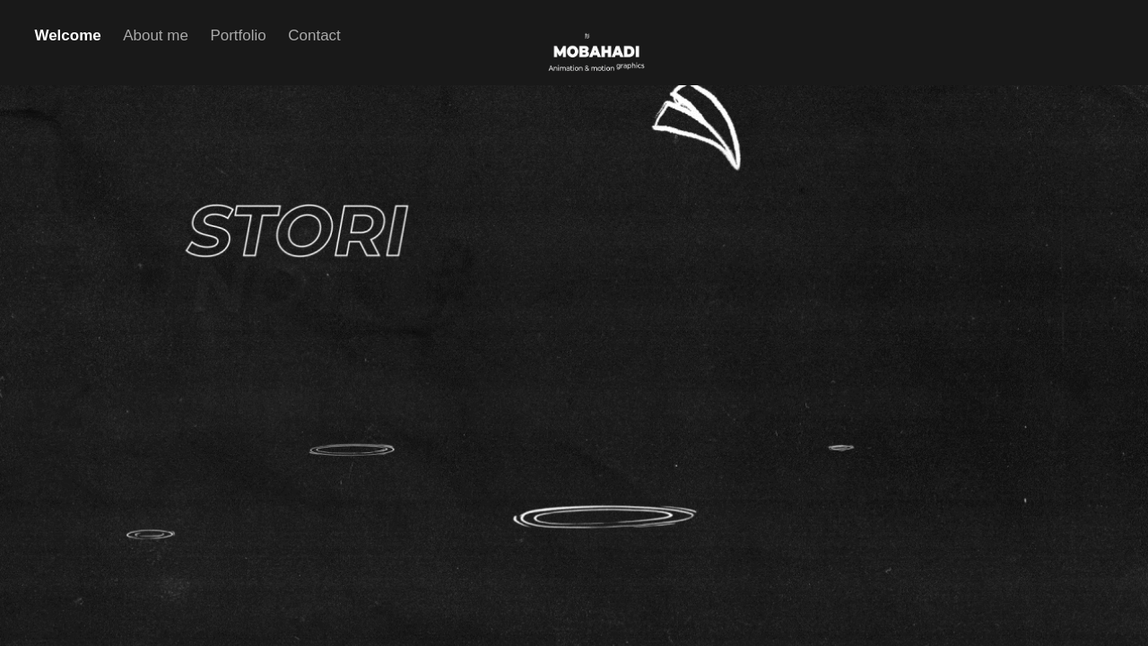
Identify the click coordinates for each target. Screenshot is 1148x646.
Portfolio (237, 35)
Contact (314, 35)
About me (155, 35)
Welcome (67, 35)
